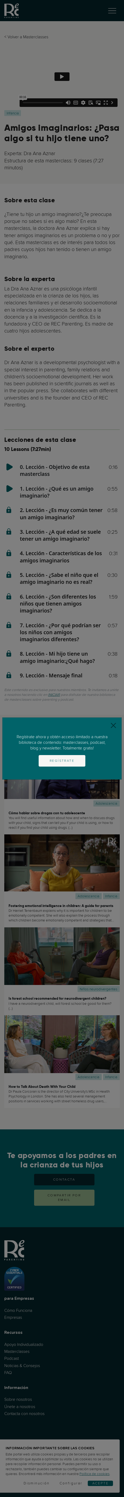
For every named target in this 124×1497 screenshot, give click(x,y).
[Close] (113, 726)
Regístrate (62, 761)
